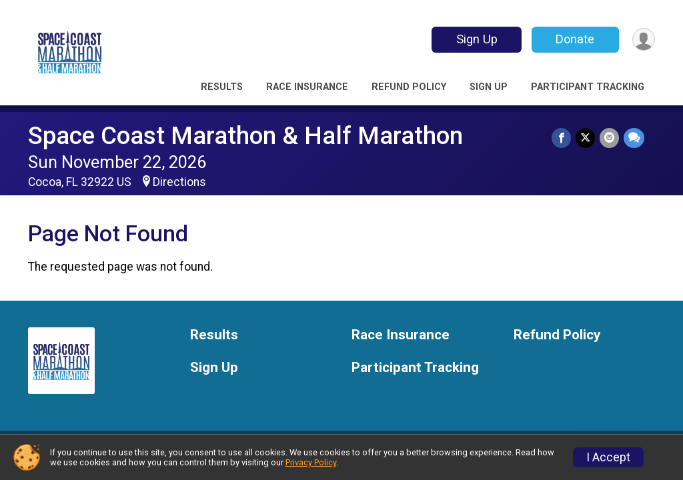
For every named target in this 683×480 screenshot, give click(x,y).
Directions (179, 182)
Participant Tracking (587, 87)
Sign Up (475, 39)
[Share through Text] (634, 138)
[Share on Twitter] (586, 138)
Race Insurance (307, 87)
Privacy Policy (310, 462)
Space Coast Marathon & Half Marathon (245, 135)
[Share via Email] (610, 138)
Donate (573, 39)
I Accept (608, 457)
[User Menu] (642, 39)
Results (222, 87)
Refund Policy (409, 87)
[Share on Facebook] (563, 138)
